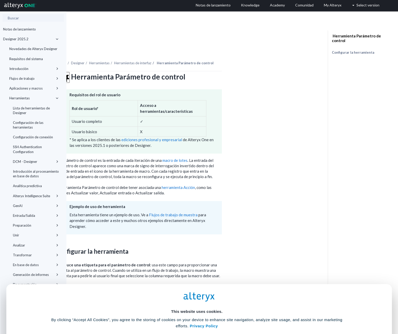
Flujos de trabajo (33, 78)
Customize (238, 311)
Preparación (35, 225)
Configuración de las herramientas (28, 125)
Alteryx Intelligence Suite (35, 196)
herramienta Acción (244, 173)
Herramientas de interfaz (199, 49)
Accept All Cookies (159, 311)
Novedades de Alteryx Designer (33, 49)
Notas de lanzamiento (19, 29)
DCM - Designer (35, 162)
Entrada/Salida (35, 215)
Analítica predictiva (27, 186)
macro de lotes (241, 146)
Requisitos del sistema (26, 59)
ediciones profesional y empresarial (218, 125)
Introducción (33, 69)
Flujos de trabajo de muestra (239, 200)
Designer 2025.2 (30, 39)
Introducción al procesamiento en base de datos (36, 173)
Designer (144, 49)
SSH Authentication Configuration (27, 149)
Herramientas (33, 98)
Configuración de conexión (33, 137)
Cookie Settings (197, 296)
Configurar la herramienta (353, 52)
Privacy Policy (204, 282)
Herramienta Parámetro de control (356, 38)
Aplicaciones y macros (33, 88)
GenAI (35, 206)
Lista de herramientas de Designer (31, 110)
